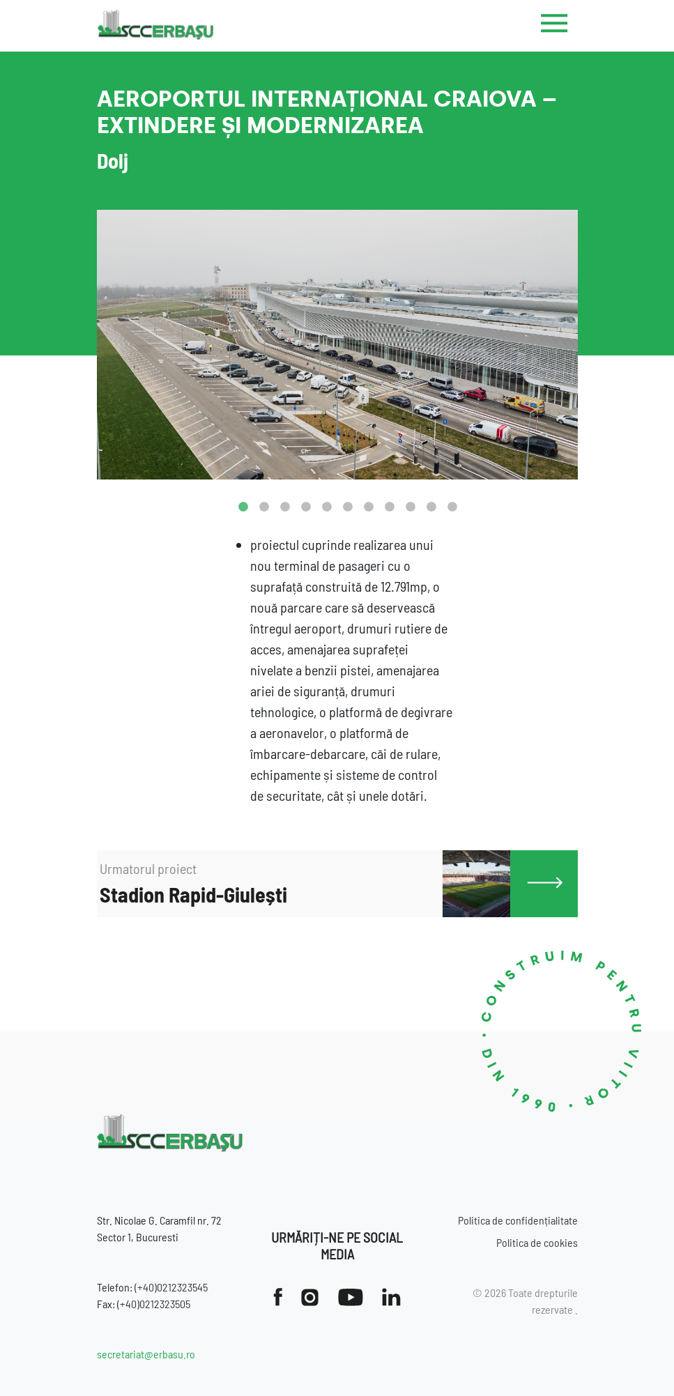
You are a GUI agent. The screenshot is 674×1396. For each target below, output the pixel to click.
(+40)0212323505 (153, 1303)
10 (431, 507)
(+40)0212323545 (171, 1287)
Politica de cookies (537, 1242)
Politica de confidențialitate (518, 1220)
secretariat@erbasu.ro (146, 1353)
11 (452, 507)
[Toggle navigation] (554, 26)
